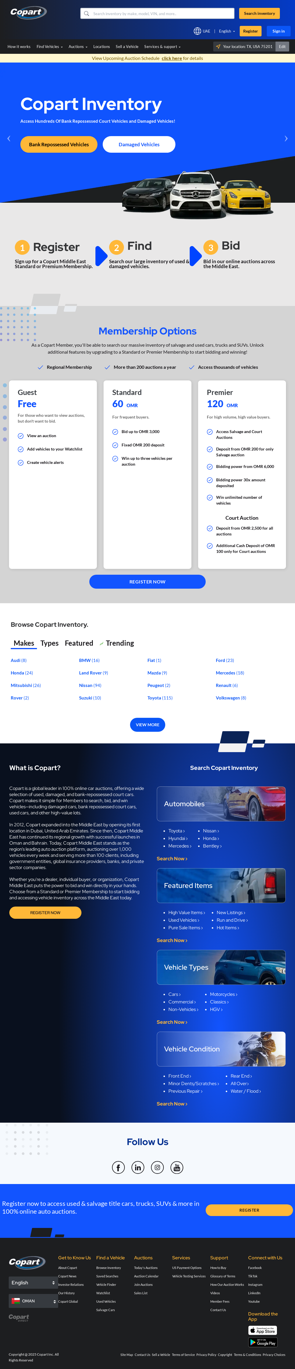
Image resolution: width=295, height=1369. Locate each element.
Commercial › (182, 1002)
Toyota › (176, 831)
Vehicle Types (186, 967)
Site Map (126, 1354)
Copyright (225, 1354)
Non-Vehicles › (183, 1009)
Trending (117, 643)
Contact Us (218, 1310)
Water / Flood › (246, 1091)
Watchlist (103, 1293)
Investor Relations (71, 1284)
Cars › (174, 994)
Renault (224, 685)
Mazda (155, 672)
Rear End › (241, 1076)
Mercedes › (179, 846)
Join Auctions (143, 1284)
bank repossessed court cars (107, 807)
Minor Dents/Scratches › (193, 1083)
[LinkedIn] (138, 1164)
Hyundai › (178, 838)
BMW (85, 660)
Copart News (67, 1276)
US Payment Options (187, 1268)
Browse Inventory (108, 1268)
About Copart (67, 1268)
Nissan (86, 685)
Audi (16, 660)
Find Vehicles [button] (50, 46)
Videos (215, 1293)
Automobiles (184, 803)
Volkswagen (228, 697)
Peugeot (156, 685)
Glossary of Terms (222, 1276)
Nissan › (211, 831)
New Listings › (231, 912)
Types (49, 643)
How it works (19, 46)
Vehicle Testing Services (189, 1276)
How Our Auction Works (227, 1284)
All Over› (240, 1083)
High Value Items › (186, 912)
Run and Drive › (232, 920)
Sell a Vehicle (127, 46)
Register (250, 31)
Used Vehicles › (183, 920)
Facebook (255, 1268)
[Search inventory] (163, 13)
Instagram (255, 1284)
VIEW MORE (147, 724)
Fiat (152, 660)
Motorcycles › (223, 994)
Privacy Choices (274, 1354)
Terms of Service (183, 1354)
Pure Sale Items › (185, 928)
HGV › (216, 1009)
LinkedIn (254, 1293)
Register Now (45, 912)
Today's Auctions (146, 1268)
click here (172, 58)
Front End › (179, 1076)
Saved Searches (107, 1276)
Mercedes (226, 672)
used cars (19, 813)
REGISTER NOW (147, 581)
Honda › (211, 838)
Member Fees (220, 1301)
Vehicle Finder (106, 1284)
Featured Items (188, 885)
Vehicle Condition (192, 1048)
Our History (66, 1293)
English (225, 31)
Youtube (254, 1301)
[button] (86, 13)
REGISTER (249, 1210)
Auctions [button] (78, 46)
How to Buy (218, 1268)
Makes (24, 643)
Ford (221, 660)
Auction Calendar (146, 1276)
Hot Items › (228, 928)
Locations (101, 46)
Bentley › (212, 846)
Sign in (279, 31)
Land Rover (91, 672)
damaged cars (62, 807)
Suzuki (86, 697)
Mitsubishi (22, 685)
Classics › (219, 1002)
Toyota (155, 697)
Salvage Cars (105, 1310)
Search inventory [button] (259, 13)
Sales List (141, 1293)
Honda (18, 672)
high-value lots (65, 813)
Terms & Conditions (247, 1354)
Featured (79, 643)
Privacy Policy (206, 1354)
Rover (17, 697)
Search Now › (172, 858)
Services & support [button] (162, 46)
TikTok (252, 1276)
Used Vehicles (106, 1301)
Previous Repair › (185, 1091)
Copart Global (68, 1301)
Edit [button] (282, 46)
